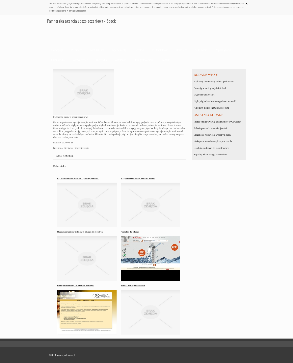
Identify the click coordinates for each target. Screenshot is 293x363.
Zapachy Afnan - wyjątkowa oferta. (210, 154)
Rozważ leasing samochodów (133, 285)
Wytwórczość (80, 59)
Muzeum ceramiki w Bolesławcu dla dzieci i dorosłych (80, 232)
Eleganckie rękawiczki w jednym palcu (212, 134)
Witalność (120, 59)
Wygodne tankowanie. (204, 94)
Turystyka (101, 59)
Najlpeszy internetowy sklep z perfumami (214, 81)
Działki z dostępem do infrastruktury (211, 148)
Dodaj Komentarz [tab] (64, 155)
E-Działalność (160, 50)
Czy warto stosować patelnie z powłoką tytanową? (78, 178)
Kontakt (165, 59)
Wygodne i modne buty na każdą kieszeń (138, 178)
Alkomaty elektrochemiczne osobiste (211, 107)
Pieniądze (76, 50)
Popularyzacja (223, 50)
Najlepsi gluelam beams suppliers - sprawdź (215, 101)
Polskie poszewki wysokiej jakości (210, 128)
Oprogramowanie (143, 59)
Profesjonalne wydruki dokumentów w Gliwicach (217, 121)
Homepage (57, 50)
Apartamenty (119, 50)
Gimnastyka (58, 59)
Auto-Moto (201, 50)
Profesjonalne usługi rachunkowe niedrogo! (75, 285)
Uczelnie (139, 50)
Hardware (181, 50)
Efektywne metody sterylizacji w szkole (213, 141)
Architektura (97, 50)
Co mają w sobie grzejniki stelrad (210, 88)
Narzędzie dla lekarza (130, 232)
